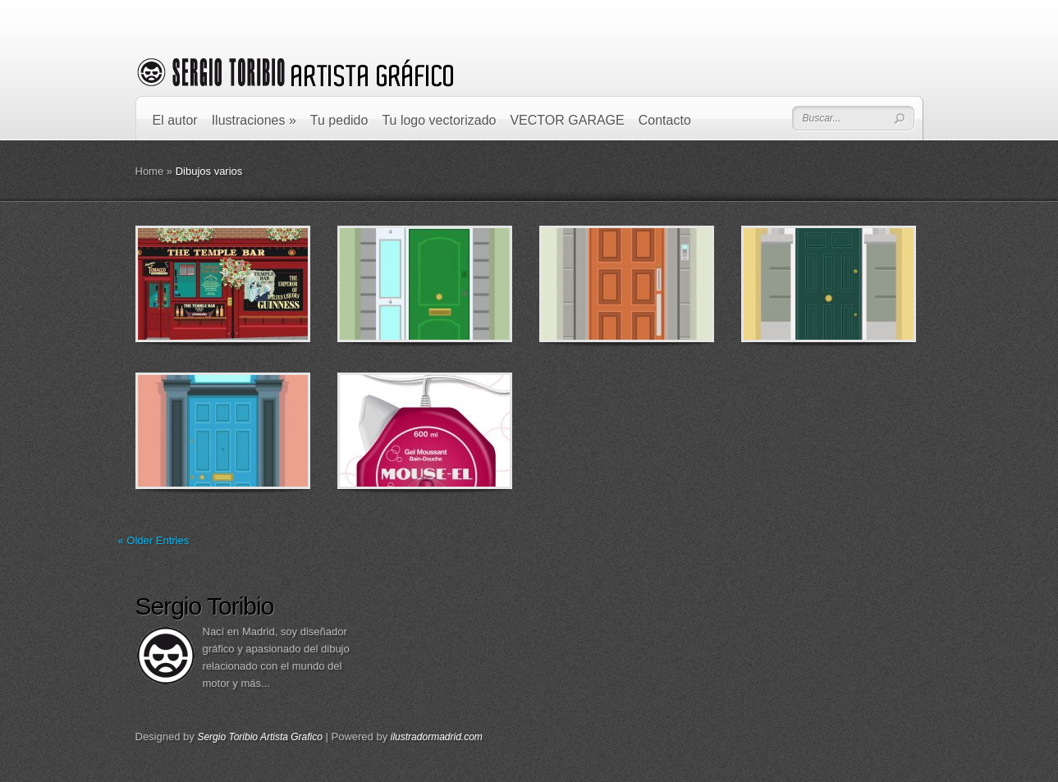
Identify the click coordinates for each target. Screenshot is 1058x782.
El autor (175, 120)
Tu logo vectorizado (439, 120)
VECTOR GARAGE (567, 120)
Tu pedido (339, 120)
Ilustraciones (254, 120)
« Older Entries (154, 540)
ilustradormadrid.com (437, 737)
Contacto (665, 120)
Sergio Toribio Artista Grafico (260, 737)
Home (149, 171)
